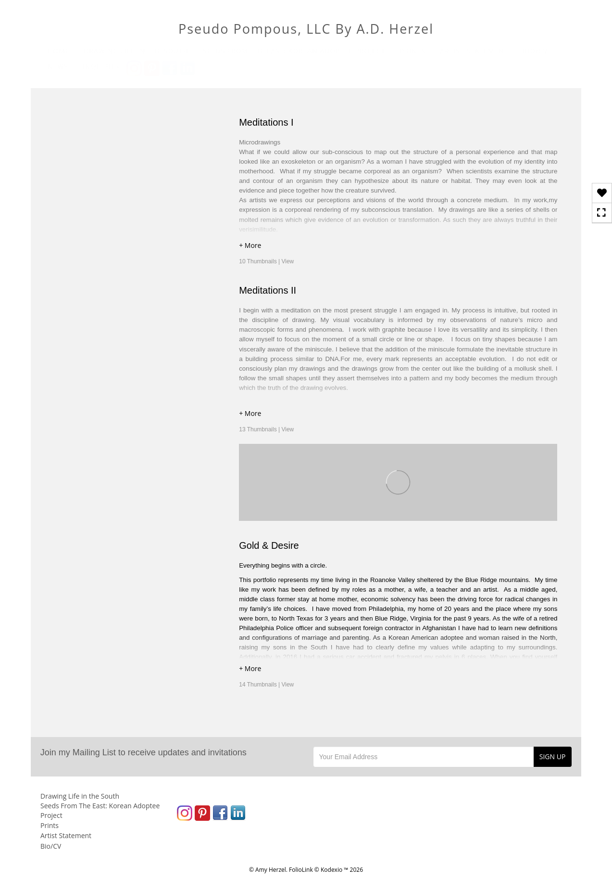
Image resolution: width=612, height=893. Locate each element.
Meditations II (267, 290)
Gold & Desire (269, 545)
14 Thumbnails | (266, 684)
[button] (398, 247)
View (287, 261)
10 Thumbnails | (266, 261)
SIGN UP (552, 756)
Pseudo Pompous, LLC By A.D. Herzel (306, 29)
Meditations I (266, 122)
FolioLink (301, 870)
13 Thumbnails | (266, 429)
